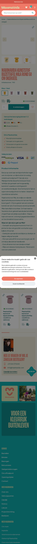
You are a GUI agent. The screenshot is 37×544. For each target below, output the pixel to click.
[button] (18, 284)
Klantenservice (18, 2)
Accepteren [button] (18, 279)
